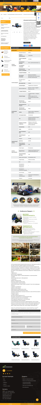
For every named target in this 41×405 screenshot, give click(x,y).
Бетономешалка (3, 36)
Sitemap (28, 402)
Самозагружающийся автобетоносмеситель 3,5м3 (36, 359)
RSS (31, 402)
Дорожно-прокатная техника (4, 25)
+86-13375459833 (9, 370)
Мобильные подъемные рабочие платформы (5, 43)
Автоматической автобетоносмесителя (16, 359)
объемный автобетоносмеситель (28, 14)
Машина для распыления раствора (5, 28)
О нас (4, 380)
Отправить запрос (27, 42)
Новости (4, 384)
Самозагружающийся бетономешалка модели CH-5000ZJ (26, 359)
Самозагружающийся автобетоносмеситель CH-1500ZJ (16, 348)
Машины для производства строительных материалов (3, 39)
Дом (1, 14)
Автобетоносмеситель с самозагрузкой (26, 348)
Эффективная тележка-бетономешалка (36, 348)
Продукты (5, 14)
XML (33, 402)
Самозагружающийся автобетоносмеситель (15, 14)
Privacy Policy (38, 402)
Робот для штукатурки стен (4, 33)
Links (25, 402)
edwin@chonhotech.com (7, 397)
